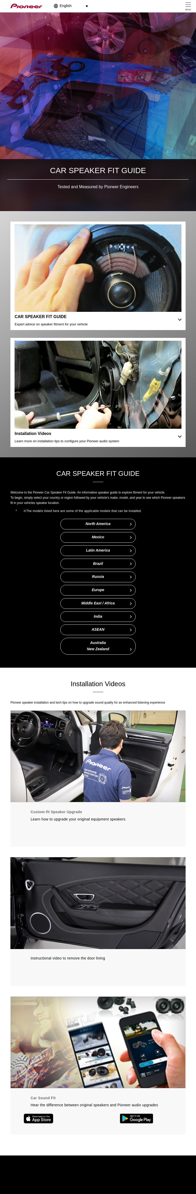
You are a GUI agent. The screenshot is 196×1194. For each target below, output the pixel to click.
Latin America (98, 550)
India (98, 616)
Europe (98, 590)
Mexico (98, 537)
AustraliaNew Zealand (98, 646)
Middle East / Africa (98, 603)
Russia (98, 576)
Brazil (98, 563)
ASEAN (98, 629)
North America (98, 524)
